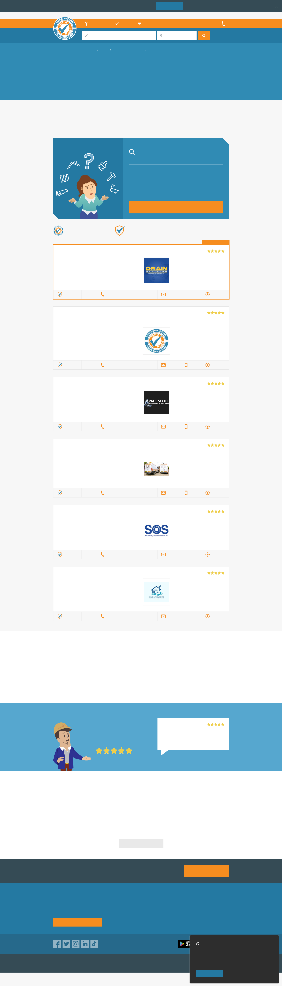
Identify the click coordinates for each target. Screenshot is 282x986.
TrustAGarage (100, 963)
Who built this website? (183, 979)
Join (170, 5)
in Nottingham (141, 656)
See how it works (77, 921)
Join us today (206, 870)
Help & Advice (117, 913)
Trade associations (151, 906)
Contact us (177, 913)
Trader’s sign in (219, 15)
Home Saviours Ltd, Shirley (180, 724)
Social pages (178, 920)
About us (114, 906)
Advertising (177, 906)
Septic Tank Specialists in (81, 796)
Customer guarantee (215, 920)
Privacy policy (210, 906)
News (111, 920)
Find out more (179, 236)
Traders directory (150, 913)
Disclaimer (208, 913)
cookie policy (227, 962)
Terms (143, 920)
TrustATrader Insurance (137, 963)
